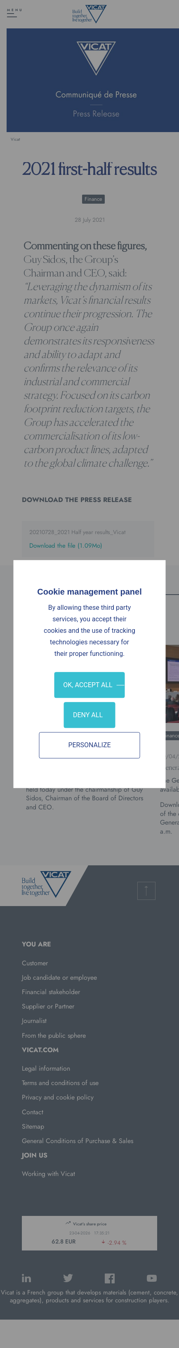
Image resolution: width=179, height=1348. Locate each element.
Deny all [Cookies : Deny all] (88, 715)
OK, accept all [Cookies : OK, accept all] (87, 685)
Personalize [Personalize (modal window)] (89, 745)
